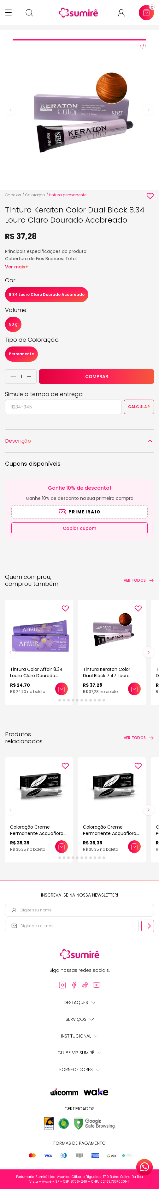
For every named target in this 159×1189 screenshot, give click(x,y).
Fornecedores (79, 1069)
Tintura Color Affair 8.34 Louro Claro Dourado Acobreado (36, 675)
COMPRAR (96, 376)
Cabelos (13, 195)
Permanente (21, 354)
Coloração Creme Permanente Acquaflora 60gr (36, 833)
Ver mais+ (16, 267)
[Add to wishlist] (150, 196)
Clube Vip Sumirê (79, 1053)
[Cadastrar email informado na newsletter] (147, 926)
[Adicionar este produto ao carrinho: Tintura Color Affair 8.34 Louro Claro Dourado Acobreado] (61, 689)
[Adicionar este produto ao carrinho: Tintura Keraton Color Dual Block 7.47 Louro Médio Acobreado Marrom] (134, 689)
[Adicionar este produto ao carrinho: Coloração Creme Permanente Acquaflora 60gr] (61, 846)
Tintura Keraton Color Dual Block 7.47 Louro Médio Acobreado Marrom (111, 675)
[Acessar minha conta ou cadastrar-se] (124, 12)
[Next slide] (148, 110)
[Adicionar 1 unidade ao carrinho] (30, 376)
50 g (13, 324)
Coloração (35, 195)
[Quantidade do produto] (21, 376)
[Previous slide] (10, 110)
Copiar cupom (79, 528)
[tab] (79, 39)
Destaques (79, 1002)
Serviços (80, 1019)
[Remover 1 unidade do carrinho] (11, 376)
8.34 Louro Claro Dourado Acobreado (47, 294)
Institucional (79, 1036)
